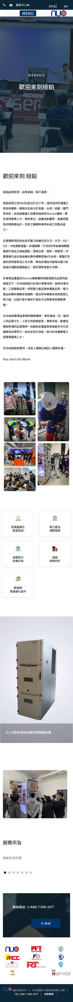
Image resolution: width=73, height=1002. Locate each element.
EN (66, 6)
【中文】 (52, 6)
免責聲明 (49, 994)
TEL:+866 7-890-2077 (26, 994)
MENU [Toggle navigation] (28, 13)
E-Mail (45, 923)
